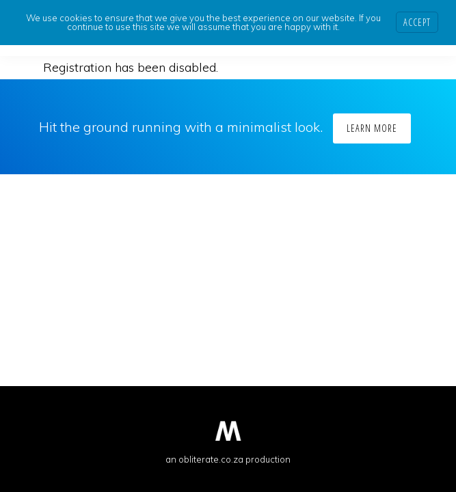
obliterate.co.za (210, 459)
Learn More (372, 128)
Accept (417, 22)
